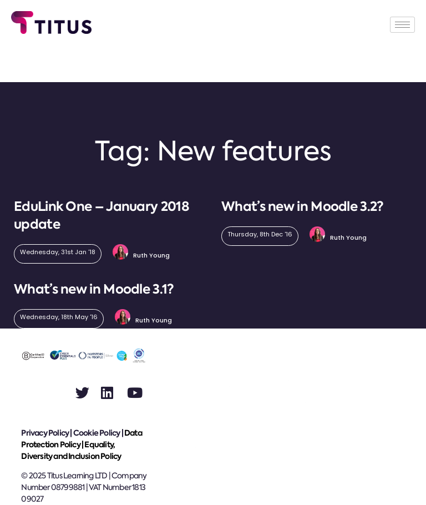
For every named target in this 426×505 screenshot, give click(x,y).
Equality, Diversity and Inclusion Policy (71, 450)
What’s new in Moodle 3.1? (94, 289)
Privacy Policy (45, 432)
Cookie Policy (96, 432)
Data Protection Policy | (81, 438)
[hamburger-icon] (402, 25)
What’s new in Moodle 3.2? (302, 206)
